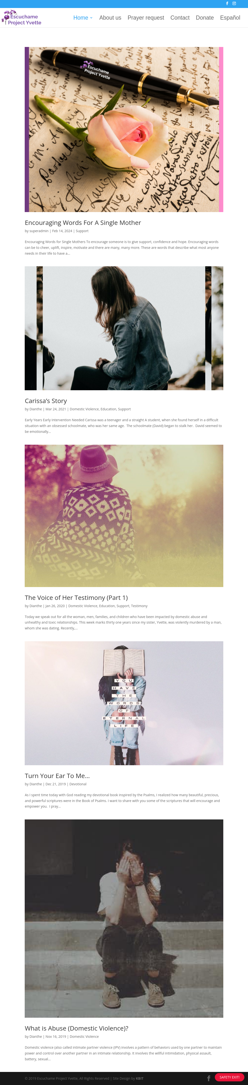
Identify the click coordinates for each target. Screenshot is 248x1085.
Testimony (139, 606)
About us (110, 18)
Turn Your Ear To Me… (57, 775)
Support (82, 231)
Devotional (78, 784)
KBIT (139, 1078)
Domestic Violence (84, 409)
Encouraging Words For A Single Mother (83, 222)
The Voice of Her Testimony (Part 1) (76, 597)
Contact (180, 18)
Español (230, 18)
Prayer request (146, 18)
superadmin (39, 231)
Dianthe (36, 409)
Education (108, 409)
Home (80, 18)
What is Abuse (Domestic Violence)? (76, 1028)
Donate (205, 18)
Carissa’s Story (46, 400)
